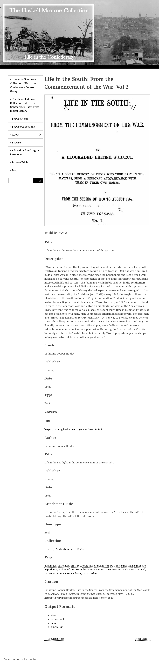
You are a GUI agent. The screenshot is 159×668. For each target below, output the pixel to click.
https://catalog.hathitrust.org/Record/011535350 (73, 429)
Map (14, 170)
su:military (82, 569)
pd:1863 (115, 565)
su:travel (140, 569)
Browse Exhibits (21, 162)
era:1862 (87, 565)
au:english (50, 565)
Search (40, 180)
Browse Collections (23, 126)
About (15, 134)
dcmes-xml (57, 619)
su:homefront (67, 569)
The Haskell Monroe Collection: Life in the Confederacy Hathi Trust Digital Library (24, 104)
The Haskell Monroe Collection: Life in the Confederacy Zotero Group (23, 85)
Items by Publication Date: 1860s (63, 549)
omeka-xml (57, 627)
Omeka (32, 659)
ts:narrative (90, 573)
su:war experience (55, 573)
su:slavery (127, 569)
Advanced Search (35, 180)
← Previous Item (54, 638)
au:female (63, 565)
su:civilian (127, 565)
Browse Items (20, 118)
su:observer (97, 569)
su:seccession (113, 569)
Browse (16, 142)
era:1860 (76, 565)
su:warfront (74, 573)
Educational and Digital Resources (25, 152)
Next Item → (143, 638)
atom (54, 615)
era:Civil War (101, 565)
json (53, 623)
